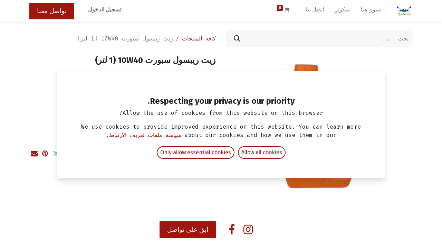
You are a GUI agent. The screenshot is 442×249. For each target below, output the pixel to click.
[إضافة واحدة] (169, 98)
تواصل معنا (52, 11)
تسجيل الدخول (104, 9)
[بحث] (237, 38)
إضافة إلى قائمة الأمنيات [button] (177, 118)
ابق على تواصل (187, 229)
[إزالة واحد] (207, 98)
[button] (107, 98)
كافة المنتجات (199, 38)
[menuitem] (371, 11)
